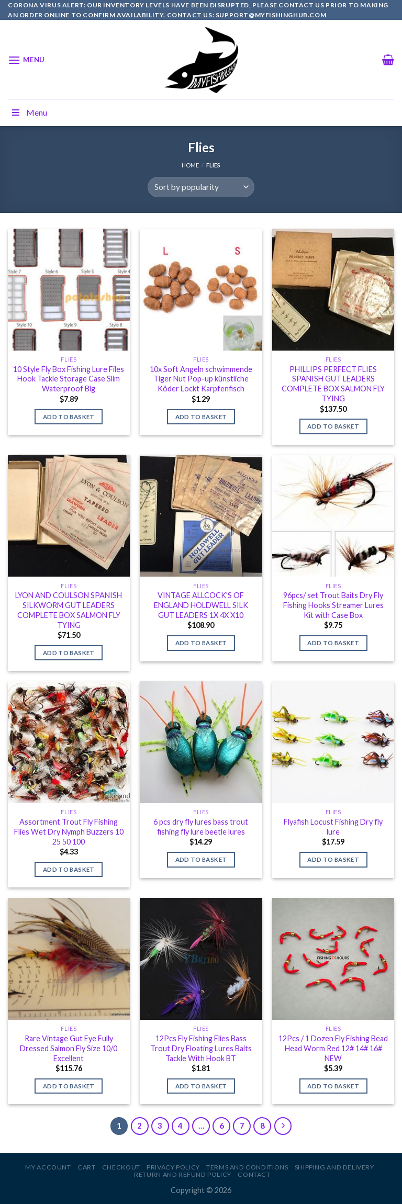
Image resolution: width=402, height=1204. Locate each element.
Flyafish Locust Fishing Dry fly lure (333, 826)
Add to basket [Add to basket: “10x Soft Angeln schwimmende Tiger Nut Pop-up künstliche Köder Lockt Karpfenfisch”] (201, 416)
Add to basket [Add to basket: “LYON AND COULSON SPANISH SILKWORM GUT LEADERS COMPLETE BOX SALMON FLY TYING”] (69, 652)
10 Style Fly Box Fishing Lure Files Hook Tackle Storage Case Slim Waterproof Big (68, 379)
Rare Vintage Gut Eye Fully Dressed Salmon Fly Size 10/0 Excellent (68, 1048)
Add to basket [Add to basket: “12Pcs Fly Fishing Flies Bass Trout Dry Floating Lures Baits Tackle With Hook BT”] (201, 1086)
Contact (254, 1174)
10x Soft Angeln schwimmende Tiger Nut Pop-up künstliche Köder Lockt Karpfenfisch (201, 379)
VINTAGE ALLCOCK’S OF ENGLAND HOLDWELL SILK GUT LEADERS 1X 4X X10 (201, 605)
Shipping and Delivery (334, 1167)
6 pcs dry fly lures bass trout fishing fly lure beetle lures (200, 826)
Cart (86, 1167)
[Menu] (26, 60)
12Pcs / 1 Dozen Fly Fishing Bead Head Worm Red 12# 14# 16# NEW (333, 1048)
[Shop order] (201, 187)
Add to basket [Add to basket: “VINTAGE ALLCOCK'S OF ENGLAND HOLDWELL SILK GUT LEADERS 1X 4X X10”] (201, 642)
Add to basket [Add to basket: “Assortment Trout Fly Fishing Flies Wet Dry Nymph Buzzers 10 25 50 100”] (69, 869)
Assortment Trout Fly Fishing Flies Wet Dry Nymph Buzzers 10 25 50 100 (69, 831)
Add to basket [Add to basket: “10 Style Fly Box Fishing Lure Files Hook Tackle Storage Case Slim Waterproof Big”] (69, 416)
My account (48, 1167)
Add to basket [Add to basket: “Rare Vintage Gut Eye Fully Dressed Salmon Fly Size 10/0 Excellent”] (69, 1086)
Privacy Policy (173, 1167)
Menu (28, 112)
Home (190, 165)
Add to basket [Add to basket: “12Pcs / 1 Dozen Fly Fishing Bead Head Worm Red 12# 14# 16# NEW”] (333, 1086)
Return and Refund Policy (182, 1174)
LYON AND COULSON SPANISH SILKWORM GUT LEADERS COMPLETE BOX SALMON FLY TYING (68, 610)
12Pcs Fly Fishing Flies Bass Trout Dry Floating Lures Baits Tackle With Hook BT (201, 1048)
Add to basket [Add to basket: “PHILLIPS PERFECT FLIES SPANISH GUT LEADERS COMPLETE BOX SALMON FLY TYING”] (333, 426)
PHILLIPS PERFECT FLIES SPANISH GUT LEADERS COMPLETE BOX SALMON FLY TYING (333, 384)
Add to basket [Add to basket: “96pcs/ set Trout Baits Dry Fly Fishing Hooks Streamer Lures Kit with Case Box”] (333, 642)
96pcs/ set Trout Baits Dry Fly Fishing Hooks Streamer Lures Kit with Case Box (333, 605)
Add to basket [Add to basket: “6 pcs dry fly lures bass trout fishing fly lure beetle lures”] (201, 859)
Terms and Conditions (247, 1167)
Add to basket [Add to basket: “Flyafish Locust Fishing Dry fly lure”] (333, 859)
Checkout (121, 1167)
